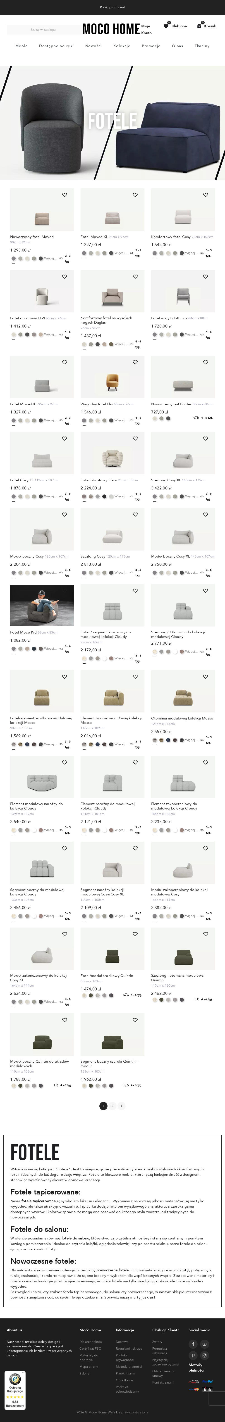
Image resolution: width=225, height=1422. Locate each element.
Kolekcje (121, 45)
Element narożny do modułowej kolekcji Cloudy (108, 806)
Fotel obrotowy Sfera (99, 480)
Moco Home (98, 1412)
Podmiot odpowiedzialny (127, 1389)
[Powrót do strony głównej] (111, 33)
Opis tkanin (124, 1380)
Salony (84, 1373)
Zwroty (157, 1342)
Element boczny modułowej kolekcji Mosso (111, 720)
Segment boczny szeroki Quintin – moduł (110, 1063)
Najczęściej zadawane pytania (165, 1362)
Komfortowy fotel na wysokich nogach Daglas (106, 320)
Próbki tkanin (125, 1373)
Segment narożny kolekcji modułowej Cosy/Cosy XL (102, 892)
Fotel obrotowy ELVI (27, 318)
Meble (21, 45)
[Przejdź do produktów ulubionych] (175, 26)
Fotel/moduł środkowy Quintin (107, 975)
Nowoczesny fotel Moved (32, 237)
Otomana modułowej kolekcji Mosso (182, 718)
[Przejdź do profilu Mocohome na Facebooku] (193, 1344)
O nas (177, 45)
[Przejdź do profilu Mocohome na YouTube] (204, 1344)
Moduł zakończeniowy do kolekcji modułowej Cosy (179, 892)
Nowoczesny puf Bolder (171, 404)
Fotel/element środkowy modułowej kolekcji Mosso (41, 720)
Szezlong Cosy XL (166, 480)
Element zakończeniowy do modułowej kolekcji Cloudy (174, 806)
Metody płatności (129, 1367)
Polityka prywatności (125, 1357)
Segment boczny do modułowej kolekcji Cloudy (37, 892)
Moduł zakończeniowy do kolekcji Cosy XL (38, 977)
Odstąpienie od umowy (164, 1373)
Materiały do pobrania (88, 1357)
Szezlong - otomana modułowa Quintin (177, 977)
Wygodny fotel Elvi (97, 404)
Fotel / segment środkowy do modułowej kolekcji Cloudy (106, 634)
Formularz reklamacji (159, 1350)
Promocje (151, 45)
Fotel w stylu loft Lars (169, 318)
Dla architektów (90, 1342)
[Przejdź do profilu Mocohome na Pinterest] (193, 1355)
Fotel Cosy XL (22, 480)
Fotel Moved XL (94, 237)
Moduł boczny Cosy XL (170, 556)
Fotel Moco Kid (23, 632)
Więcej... (50, 258)
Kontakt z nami (163, 1382)
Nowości (93, 45)
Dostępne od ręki (56, 45)
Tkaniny (202, 45)
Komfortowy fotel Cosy (171, 237)
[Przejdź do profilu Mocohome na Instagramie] (204, 1355)
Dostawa (122, 1342)
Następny (122, 1106)
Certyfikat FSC (90, 1348)
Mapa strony (88, 1367)
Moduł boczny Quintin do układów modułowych (39, 1063)
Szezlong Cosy (93, 556)
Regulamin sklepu (129, 1348)
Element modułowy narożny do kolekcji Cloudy (36, 806)
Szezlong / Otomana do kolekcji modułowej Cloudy (178, 634)
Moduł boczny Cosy (27, 556)
